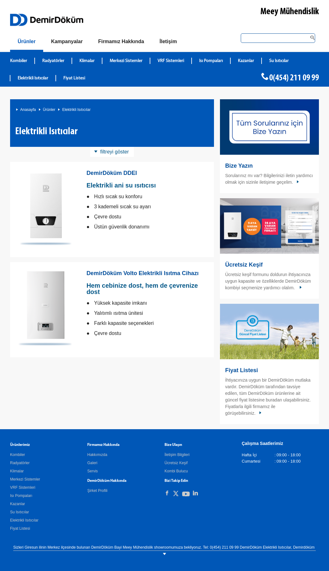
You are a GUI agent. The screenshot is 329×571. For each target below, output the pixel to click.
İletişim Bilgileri (176, 455)
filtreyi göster (114, 151)
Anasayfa (28, 109)
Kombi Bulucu (176, 471)
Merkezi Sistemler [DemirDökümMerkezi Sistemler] (126, 61)
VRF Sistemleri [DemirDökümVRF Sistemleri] (171, 61)
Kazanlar (17, 504)
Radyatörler (20, 463)
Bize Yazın (239, 166)
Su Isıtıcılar (19, 512)
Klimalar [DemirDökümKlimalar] (87, 61)
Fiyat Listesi (74, 78)
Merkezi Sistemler (25, 479)
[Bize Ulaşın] (168, 41)
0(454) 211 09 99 (294, 78)
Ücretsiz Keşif (244, 265)
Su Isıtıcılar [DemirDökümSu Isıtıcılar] (279, 61)
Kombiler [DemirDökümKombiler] (18, 61)
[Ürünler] (26, 42)
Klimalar (17, 471)
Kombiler (17, 455)
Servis (92, 471)
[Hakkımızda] (121, 41)
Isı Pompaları (21, 495)
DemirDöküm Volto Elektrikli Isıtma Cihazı (142, 273)
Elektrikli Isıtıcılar (76, 109)
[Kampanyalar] (66, 41)
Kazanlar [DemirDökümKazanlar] (246, 61)
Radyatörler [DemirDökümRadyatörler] (53, 61)
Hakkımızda (97, 455)
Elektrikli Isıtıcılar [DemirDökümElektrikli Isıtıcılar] (33, 78)
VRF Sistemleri (22, 487)
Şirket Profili (97, 490)
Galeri (92, 463)
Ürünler (49, 109)
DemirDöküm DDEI (111, 173)
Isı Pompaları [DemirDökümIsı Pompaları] (211, 61)
